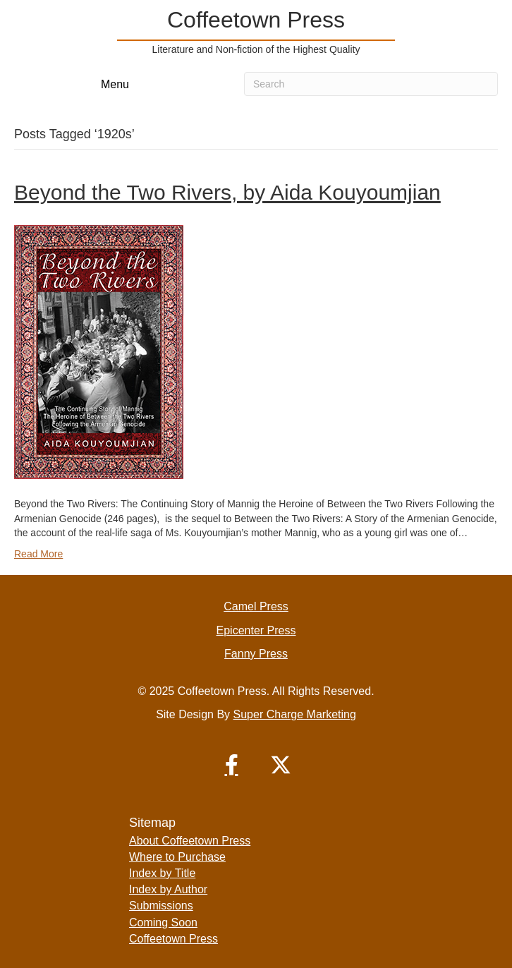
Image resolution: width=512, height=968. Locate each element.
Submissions (161, 906)
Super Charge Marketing (294, 714)
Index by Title (162, 873)
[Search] (371, 84)
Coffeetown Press (173, 939)
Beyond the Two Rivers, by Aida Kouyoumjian (227, 192)
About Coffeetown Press (189, 841)
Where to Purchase (177, 857)
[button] (231, 765)
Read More (38, 553)
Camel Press (256, 606)
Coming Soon (163, 922)
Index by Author (168, 889)
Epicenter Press (256, 630)
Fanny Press (256, 654)
